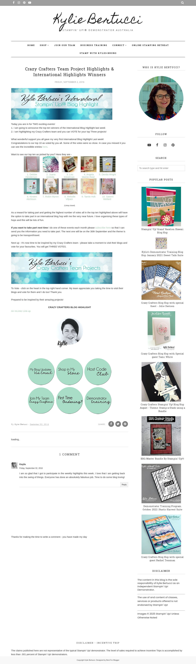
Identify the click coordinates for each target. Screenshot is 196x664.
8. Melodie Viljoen (69, 198)
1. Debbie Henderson (32, 176)
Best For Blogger (112, 660)
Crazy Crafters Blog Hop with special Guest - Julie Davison (162, 304)
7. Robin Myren (50, 197)
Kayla (22, 466)
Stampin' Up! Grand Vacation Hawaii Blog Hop (162, 231)
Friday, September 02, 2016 (31, 470)
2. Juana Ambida (51, 176)
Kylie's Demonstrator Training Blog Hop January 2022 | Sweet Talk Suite (162, 254)
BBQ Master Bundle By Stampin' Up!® (162, 459)
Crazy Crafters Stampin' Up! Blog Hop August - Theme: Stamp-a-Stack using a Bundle (162, 408)
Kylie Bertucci (98, 21)
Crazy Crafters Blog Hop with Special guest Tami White (162, 355)
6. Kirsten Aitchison (31, 198)
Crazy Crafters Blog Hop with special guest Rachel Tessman (162, 559)
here (45, 147)
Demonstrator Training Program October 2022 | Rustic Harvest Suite (162, 508)
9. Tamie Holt (88, 197)
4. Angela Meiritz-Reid (88, 176)
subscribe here (103, 228)
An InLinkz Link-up (21, 313)
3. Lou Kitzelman (69, 176)
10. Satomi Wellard (108, 198)
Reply (124, 486)
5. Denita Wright (107, 175)
